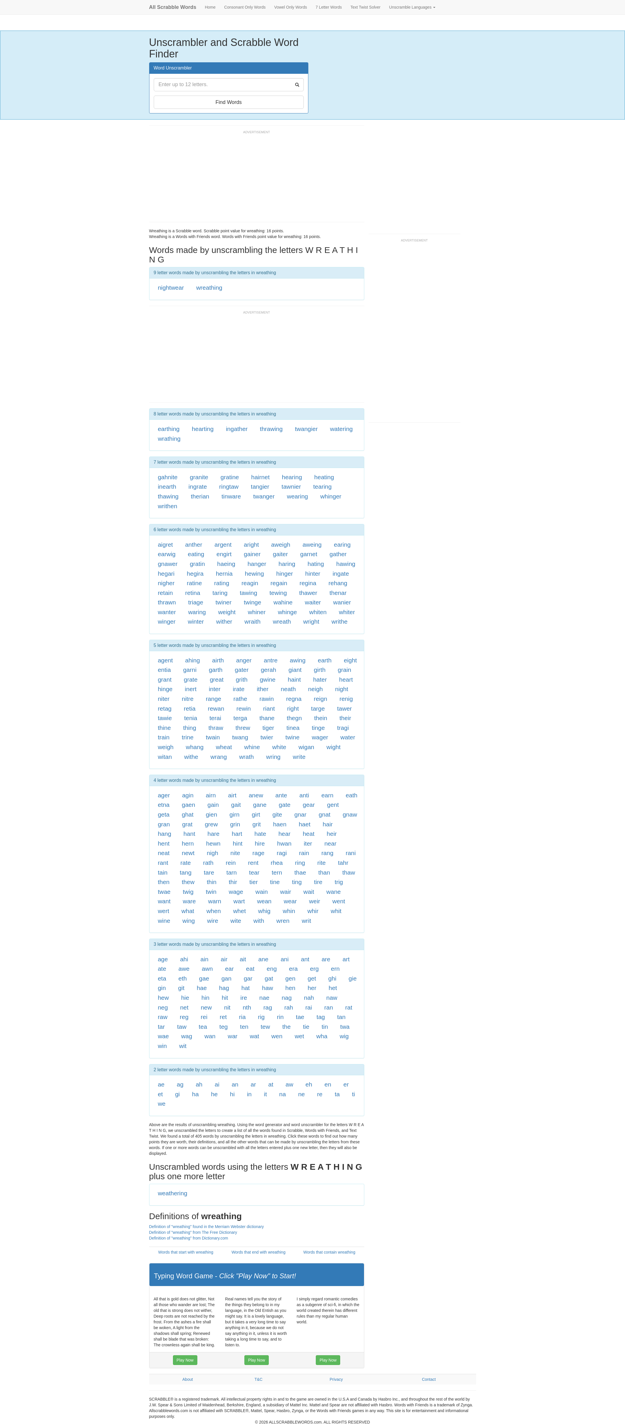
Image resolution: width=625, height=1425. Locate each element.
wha (322, 1036)
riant (269, 708)
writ (306, 920)
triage (195, 602)
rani (351, 853)
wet (299, 1036)
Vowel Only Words (290, 7)
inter (215, 689)
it (265, 1094)
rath (208, 862)
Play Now (185, 1360)
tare (209, 872)
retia (190, 708)
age (163, 959)
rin (280, 1017)
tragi (343, 727)
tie (306, 1026)
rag (267, 1007)
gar (248, 978)
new (206, 1007)
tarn (231, 872)
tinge (318, 727)
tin (325, 1026)
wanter (167, 612)
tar (161, 1026)
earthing (169, 429)
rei (204, 1017)
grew (211, 824)
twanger (264, 496)
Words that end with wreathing (258, 1252)
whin (289, 911)
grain (344, 669)
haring (287, 563)
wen (277, 1036)
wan (210, 1036)
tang (186, 872)
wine (164, 920)
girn (234, 814)
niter (164, 698)
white (279, 747)
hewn (213, 843)
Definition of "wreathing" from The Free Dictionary (193, 1232)
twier (266, 737)
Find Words (228, 102)
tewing (278, 592)
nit (227, 1007)
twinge (252, 602)
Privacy (336, 1379)
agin (188, 795)
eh (308, 1084)
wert (163, 911)
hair (328, 824)
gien (211, 814)
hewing (254, 573)
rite (321, 862)
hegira (195, 573)
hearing (292, 477)
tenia (190, 718)
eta (162, 978)
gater (242, 669)
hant (189, 833)
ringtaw (229, 486)
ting (297, 882)
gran (164, 824)
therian (200, 496)
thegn (294, 718)
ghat (188, 814)
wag (186, 1036)
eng (272, 968)
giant (295, 669)
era (293, 968)
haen (280, 824)
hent (164, 843)
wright (311, 621)
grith (242, 679)
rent (253, 862)
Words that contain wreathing (329, 1252)
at (270, 1084)
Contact (429, 1379)
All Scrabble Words (172, 7)
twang (240, 737)
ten (244, 1026)
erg (314, 968)
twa (345, 1026)
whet (239, 911)
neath (288, 689)
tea (203, 1026)
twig (188, 891)
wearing (297, 496)
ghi (332, 978)
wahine (283, 602)
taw (181, 1026)
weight (227, 612)
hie (185, 997)
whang (195, 747)
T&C (258, 1379)
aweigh (280, 544)
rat (349, 1007)
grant (165, 679)
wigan (306, 747)
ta (337, 1094)
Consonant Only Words (245, 7)
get (312, 978)
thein (320, 718)
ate (162, 968)
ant (305, 959)
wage (236, 891)
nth (247, 1007)
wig (344, 1036)
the (286, 1026)
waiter (313, 602)
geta (164, 814)
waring (197, 612)
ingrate (197, 486)
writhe (340, 621)
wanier (342, 602)
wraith (252, 621)
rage (258, 853)
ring (300, 862)
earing (342, 544)
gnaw (350, 814)
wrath (246, 756)
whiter (347, 612)
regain (278, 583)
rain (304, 853)
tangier (260, 486)
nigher (166, 583)
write (299, 756)
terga (240, 718)
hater (320, 679)
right (293, 708)
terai (215, 718)
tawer (344, 708)
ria (242, 1017)
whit (336, 911)
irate (239, 689)
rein (231, 862)
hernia (224, 573)
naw (332, 997)
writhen (167, 506)
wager (320, 737)
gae (204, 978)
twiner (223, 602)
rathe (240, 698)
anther (193, 544)
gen (290, 978)
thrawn (167, 602)
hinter (312, 573)
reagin (250, 583)
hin (205, 997)
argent (223, 544)
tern (277, 872)
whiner (257, 612)
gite (277, 814)
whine (252, 747)
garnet (309, 554)
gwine (268, 679)
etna (164, 804)
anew (256, 795)
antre (271, 660)
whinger (331, 496)
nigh (212, 853)
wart (239, 901)
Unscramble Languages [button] (412, 7)
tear (254, 872)
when (214, 911)
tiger (268, 727)
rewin (243, 708)
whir (313, 911)
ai (217, 1084)
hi (232, 1094)
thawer (308, 592)
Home (210, 7)
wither (224, 621)
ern (335, 968)
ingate (340, 573)
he (214, 1094)
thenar (338, 592)
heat (308, 833)
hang (164, 833)
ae (161, 1084)
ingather (237, 429)
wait (308, 891)
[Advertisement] (253, 179)
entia (164, 669)
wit (182, 1046)
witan (165, 756)
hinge (165, 689)
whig (264, 911)
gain (213, 804)
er (346, 1084)
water (347, 737)
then (164, 882)
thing (189, 727)
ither (262, 689)
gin (162, 988)
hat (246, 988)
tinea (293, 727)
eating (196, 554)
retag (165, 708)
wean (264, 901)
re (320, 1094)
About (187, 1379)
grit (256, 824)
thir (233, 882)
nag (287, 997)
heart (346, 679)
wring (273, 756)
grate (191, 679)
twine (292, 737)
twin (211, 891)
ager (164, 795)
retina (192, 592)
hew (163, 997)
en (327, 1084)
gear (309, 804)
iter (308, 843)
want (164, 901)
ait (243, 959)
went (338, 901)
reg (184, 1017)
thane (267, 718)
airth (218, 660)
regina (307, 583)
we (162, 1103)
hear (285, 833)
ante (281, 795)
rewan (216, 708)
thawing (168, 496)
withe (191, 756)
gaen (188, 804)
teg (223, 1026)
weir (314, 901)
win (162, 1046)
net (184, 1007)
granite (199, 477)
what (188, 911)
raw (163, 1017)
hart (237, 833)
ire (243, 997)
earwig (167, 554)
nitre (188, 698)
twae (164, 891)
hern (188, 843)
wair (285, 891)
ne (301, 1094)
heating (324, 477)
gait (236, 804)
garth (216, 669)
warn (214, 901)
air (224, 959)
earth (325, 660)
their (345, 718)
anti (304, 795)
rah (288, 1007)
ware (189, 901)
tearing (322, 486)
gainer (252, 554)
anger (244, 660)
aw (289, 1084)
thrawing (271, 429)
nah (309, 997)
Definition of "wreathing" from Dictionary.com (188, 1238)
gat (269, 978)
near (330, 843)
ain (204, 959)
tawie (165, 718)
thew (188, 882)
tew (265, 1026)
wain (261, 891)
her (312, 988)
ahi (184, 959)
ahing (192, 660)
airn (211, 795)
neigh (315, 689)
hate (260, 833)
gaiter (280, 554)
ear (229, 968)
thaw (348, 872)
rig (261, 1017)
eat (250, 968)
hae (202, 988)
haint (294, 679)
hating (315, 563)
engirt (224, 554)
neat (164, 853)
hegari (166, 573)
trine (188, 737)
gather (338, 554)
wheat (224, 747)
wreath (282, 621)
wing (188, 920)
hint (238, 843)
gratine (230, 477)
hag (224, 988)
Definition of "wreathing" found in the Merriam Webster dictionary (206, 1226)
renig (346, 698)
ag (180, 1084)
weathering (172, 1193)
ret (223, 1017)
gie (352, 978)
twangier (306, 429)
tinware (231, 496)
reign (320, 698)
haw (267, 988)
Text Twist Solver (366, 7)
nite (235, 853)
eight (350, 660)
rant (163, 862)
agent (165, 660)
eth (182, 978)
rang (327, 853)
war (232, 1036)
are (326, 959)
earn (327, 795)
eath (351, 795)
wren (283, 920)
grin (235, 824)
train (164, 737)
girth (320, 669)
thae (300, 872)
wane (333, 891)
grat (187, 824)
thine (164, 727)
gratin (197, 563)
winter (196, 621)
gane (259, 804)
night (341, 689)
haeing (226, 563)
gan (226, 978)
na (282, 1094)
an (235, 1084)
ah (199, 1084)
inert (190, 689)
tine (275, 882)
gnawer (168, 563)
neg (163, 1007)
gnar (300, 814)
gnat (324, 814)
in (249, 1094)
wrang (219, 756)
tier (253, 882)
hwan (284, 843)
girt (256, 814)
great (216, 679)
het (333, 988)
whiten (318, 612)
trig (339, 882)
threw (242, 727)
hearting (203, 429)
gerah (268, 669)
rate (185, 862)
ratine (194, 583)
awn (207, 968)
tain (163, 872)
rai (308, 1007)
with (258, 920)
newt (188, 853)
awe (184, 968)
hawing (345, 563)
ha (195, 1094)
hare (213, 833)
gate (285, 804)
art (346, 959)
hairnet (260, 477)
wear (290, 901)
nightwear (171, 287)
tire (318, 882)
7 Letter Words (329, 7)
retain (165, 592)
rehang (337, 583)
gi (177, 1094)
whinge (287, 612)
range (213, 698)
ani (285, 959)
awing (297, 660)
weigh (166, 747)
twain (213, 737)
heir (332, 833)
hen (290, 988)
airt (232, 795)
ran (328, 1007)
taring (220, 592)
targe (318, 708)
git (181, 988)
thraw (216, 727)
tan (341, 1017)
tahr (343, 862)
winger (167, 621)
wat (254, 1036)
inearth (167, 486)
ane (263, 959)
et (160, 1094)
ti (353, 1094)
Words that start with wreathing (185, 1252)
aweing (312, 544)
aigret (165, 544)
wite (235, 920)
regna (293, 698)
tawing (248, 592)
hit (225, 997)
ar (253, 1084)
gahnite (168, 477)
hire (260, 843)
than (324, 872)
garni (189, 669)
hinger (284, 573)
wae (163, 1036)
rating (221, 583)
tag (321, 1017)
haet (304, 824)
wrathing (169, 438)
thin (212, 882)
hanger (257, 563)
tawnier (291, 486)
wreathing (209, 287)
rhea (277, 862)
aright (251, 544)
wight (333, 747)
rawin (267, 698)
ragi (282, 853)
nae (264, 997)
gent (333, 804)
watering (341, 429)
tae (300, 1017)
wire (212, 920)
